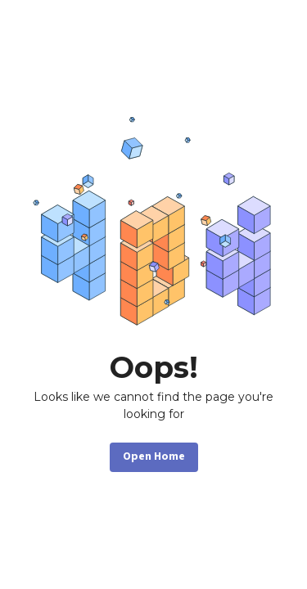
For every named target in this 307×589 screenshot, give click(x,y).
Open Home (154, 456)
